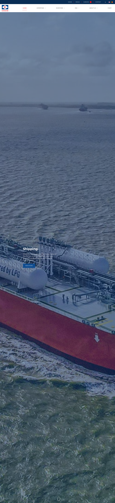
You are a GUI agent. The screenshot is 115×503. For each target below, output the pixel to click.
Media (78, 2)
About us (93, 8)
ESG (77, 8)
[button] (105, 2)
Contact (98, 2)
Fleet (110, 8)
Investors (60, 8)
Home (25, 8)
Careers (87, 2)
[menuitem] (109, 2)
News (70, 2)
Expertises (41, 8)
